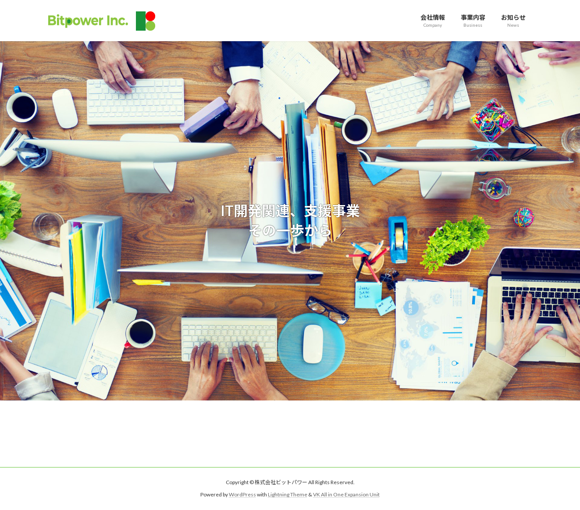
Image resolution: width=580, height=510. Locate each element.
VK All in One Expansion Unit (346, 494)
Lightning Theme (287, 494)
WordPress (242, 494)
